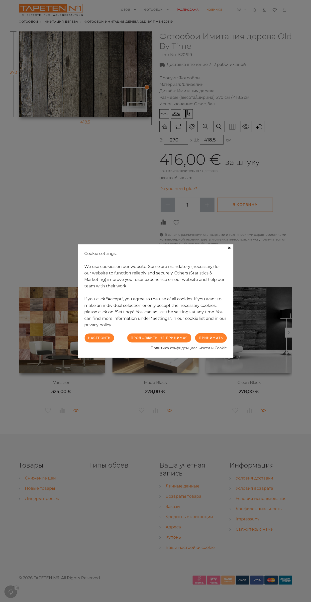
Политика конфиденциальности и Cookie (189, 348)
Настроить (99, 338)
